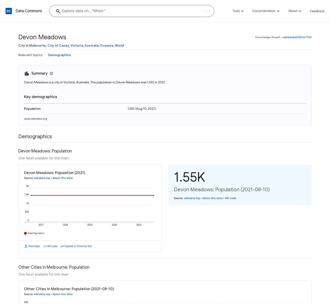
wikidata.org (42, 178)
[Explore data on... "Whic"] (132, 11)
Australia (92, 45)
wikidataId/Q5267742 (297, 37)
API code (52, 246)
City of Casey (58, 45)
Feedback (317, 11)
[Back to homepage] (9, 11)
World (119, 45)
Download (34, 246)
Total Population (36, 233)
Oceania (106, 45)
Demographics (59, 55)
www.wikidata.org (35, 118)
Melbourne (37, 45)
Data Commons (29, 11)
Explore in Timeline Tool (78, 246)
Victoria (77, 45)
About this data (62, 178)
